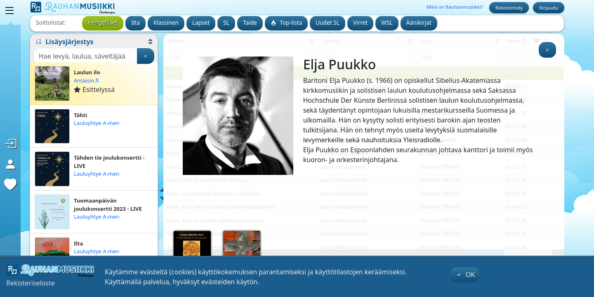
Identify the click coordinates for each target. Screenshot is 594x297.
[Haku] (85, 56)
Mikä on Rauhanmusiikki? (455, 7)
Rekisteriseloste (30, 283)
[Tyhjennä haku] (145, 56)
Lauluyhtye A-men (96, 123)
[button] (94, 41)
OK (465, 274)
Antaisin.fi (86, 80)
